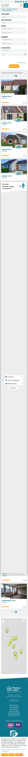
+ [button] (3, 620)
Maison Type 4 (7, 96)
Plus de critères (22, 62)
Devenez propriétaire (11, 9)
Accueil (3, 9)
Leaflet (18, 673)
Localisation (5, 48)
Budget (3, 26)
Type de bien (5, 14)
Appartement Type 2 (9, 388)
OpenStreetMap (24, 673)
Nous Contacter (14, 705)
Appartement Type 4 (9, 202)
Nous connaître (14, 707)
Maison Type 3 (7, 149)
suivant (16, 76)
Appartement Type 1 (9, 229)
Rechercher (14, 66)
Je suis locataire (14, 709)
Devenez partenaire (14, 715)
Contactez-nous (14, 700)
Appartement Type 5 (9, 309)
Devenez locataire (14, 711)
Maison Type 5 (7, 282)
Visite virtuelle (6, 20)
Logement (4, 37)
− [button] (3, 622)
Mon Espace (26, 5)
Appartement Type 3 (9, 547)
